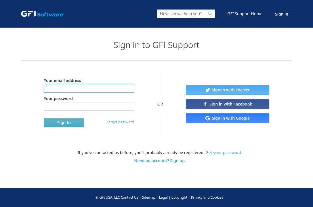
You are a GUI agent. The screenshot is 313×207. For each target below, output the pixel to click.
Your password (89, 103)
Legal (163, 197)
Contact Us (129, 197)
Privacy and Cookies (207, 197)
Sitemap (148, 197)
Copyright (179, 197)
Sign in (281, 14)
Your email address (89, 85)
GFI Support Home (244, 13)
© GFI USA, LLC (108, 197)
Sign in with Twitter (227, 90)
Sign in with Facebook (227, 104)
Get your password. (224, 152)
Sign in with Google (227, 118)
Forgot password (120, 122)
